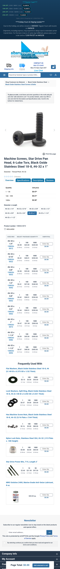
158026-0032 (11, 273)
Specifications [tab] (23, 180)
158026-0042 (11, 286)
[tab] (38, 180)
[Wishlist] (51, 75)
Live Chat (38, 70)
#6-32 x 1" (32, 213)
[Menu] (4, 75)
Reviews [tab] (50, 180)
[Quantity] (46, 243)
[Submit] (49, 532)
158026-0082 (11, 339)
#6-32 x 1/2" (45, 209)
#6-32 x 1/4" (9, 209)
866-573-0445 (38, 65)
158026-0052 (11, 300)
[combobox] (24, 75)
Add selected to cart (41, 565)
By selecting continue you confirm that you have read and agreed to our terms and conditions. (30, 544)
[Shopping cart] (53, 67)
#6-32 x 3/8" (33, 209)
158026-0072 (11, 326)
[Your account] (55, 75)
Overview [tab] (9, 180)
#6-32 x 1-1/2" (10, 217)
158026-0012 (11, 247)
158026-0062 (11, 313)
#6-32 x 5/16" (21, 209)
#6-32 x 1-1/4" (44, 213)
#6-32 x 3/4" (21, 213)
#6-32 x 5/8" (9, 213)
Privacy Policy (45, 536)
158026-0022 (11, 260)
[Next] (54, 130)
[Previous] (5, 130)
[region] (30, 130)
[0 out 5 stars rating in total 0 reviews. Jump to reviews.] (12, 176)
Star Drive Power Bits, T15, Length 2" (21, 462)
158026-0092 (11, 352)
